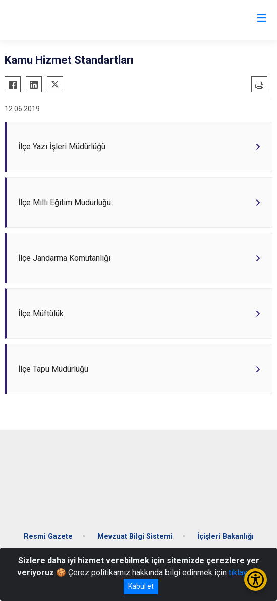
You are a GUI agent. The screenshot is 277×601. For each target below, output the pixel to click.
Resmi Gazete (48, 536)
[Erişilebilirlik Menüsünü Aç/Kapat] (255, 579)
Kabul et (141, 586)
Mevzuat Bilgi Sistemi (135, 536)
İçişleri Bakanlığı (225, 536)
